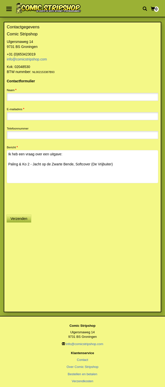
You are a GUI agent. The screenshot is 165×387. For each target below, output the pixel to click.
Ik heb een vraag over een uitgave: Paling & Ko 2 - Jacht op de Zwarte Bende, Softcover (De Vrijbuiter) (82, 166)
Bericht (11, 147)
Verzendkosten (82, 381)
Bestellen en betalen (82, 374)
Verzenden (19, 219)
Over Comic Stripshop (82, 367)
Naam (11, 90)
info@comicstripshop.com (27, 59)
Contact (82, 360)
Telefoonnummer (18, 128)
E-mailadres (14, 109)
